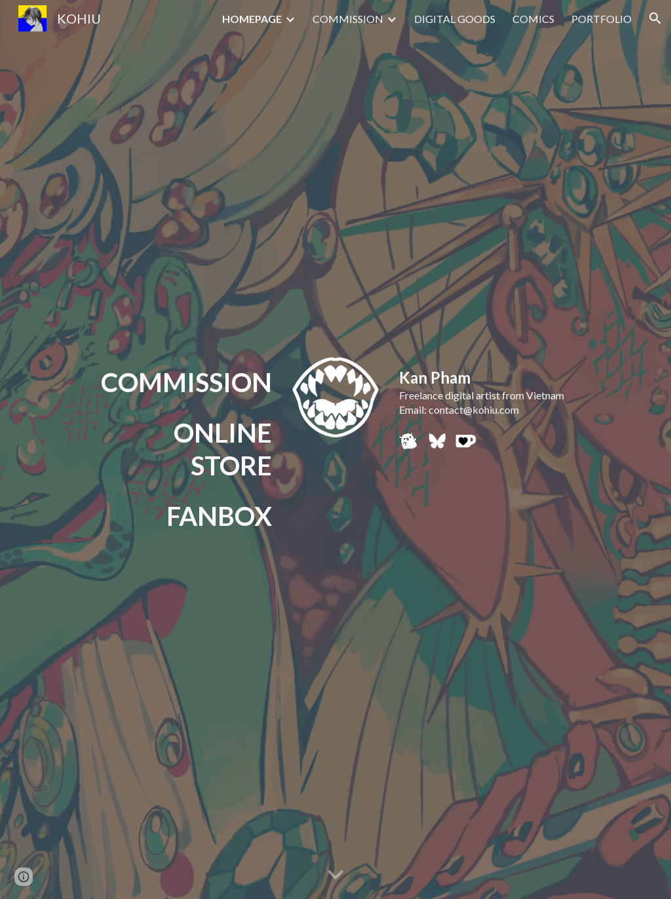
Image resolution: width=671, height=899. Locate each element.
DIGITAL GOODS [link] (454, 18)
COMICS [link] (533, 18)
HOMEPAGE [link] (252, 18)
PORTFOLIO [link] (601, 18)
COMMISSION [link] (348, 18)
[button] (655, 18)
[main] (183, 382)
